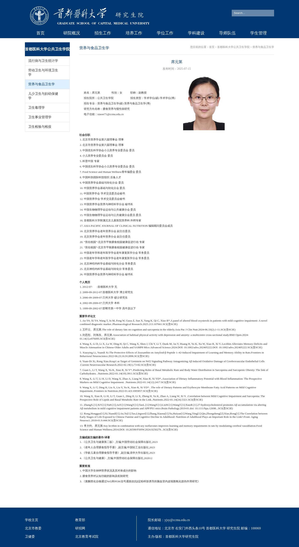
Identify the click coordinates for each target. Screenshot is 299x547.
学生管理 (258, 33)
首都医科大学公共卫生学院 (233, 47)
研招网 (80, 528)
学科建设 (196, 33)
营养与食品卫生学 (41, 84)
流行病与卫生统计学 (43, 60)
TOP (290, 520)
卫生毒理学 (36, 107)
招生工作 (102, 33)
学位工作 (165, 33)
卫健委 (30, 536)
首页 (40, 33)
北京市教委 (33, 528)
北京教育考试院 (86, 536)
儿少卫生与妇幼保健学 (43, 96)
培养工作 (134, 33)
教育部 (80, 520)
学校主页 (31, 520)
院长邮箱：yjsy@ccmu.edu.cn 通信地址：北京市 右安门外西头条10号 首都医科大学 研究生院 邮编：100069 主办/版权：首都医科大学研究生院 (204, 528)
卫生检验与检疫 (39, 126)
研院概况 (71, 33)
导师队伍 (227, 33)
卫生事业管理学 (39, 117)
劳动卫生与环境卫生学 (43, 72)
